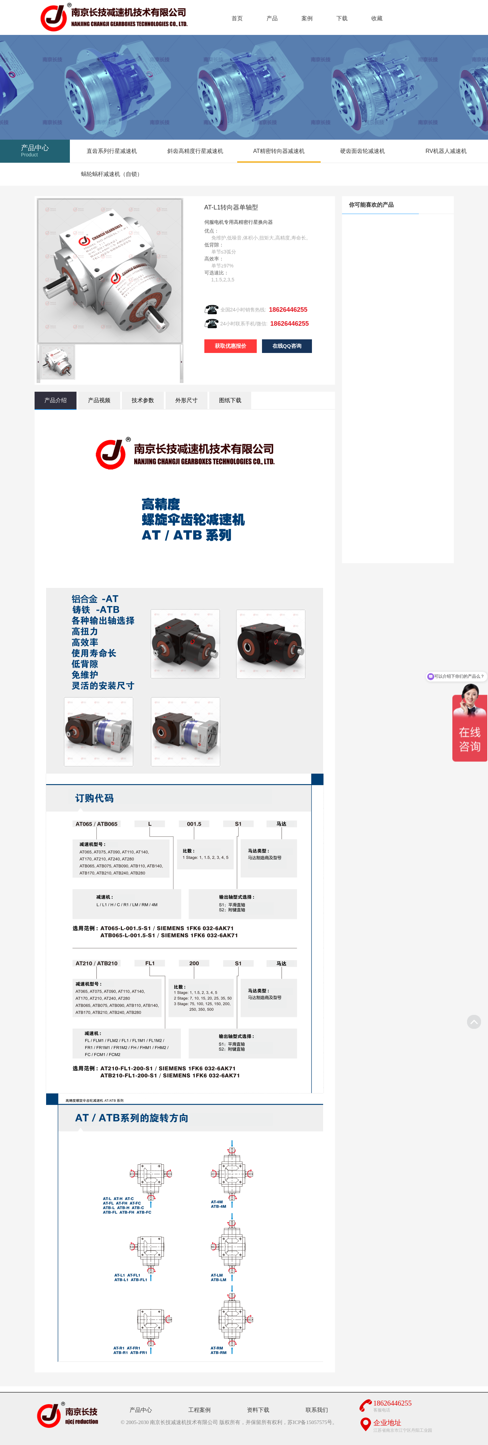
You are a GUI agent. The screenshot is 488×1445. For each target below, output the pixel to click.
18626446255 (288, 309)
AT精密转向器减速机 (279, 151)
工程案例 (199, 1410)
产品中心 (141, 1410)
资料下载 (258, 1410)
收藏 (377, 18)
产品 (272, 18)
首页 (237, 18)
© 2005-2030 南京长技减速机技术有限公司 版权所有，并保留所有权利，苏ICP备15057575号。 (229, 1422)
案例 (307, 18)
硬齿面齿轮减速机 (362, 151)
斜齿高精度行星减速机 (195, 151)
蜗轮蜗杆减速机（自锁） (112, 174)
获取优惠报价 (230, 346)
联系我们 (317, 1410)
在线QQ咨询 (286, 346)
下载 (342, 18)
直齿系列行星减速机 (112, 151)
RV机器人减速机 (446, 151)
